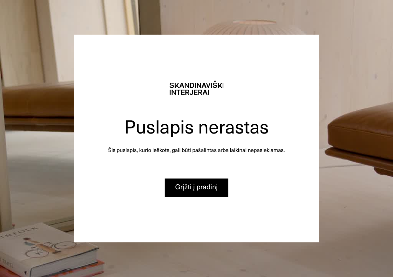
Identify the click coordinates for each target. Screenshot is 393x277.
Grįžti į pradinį (196, 187)
